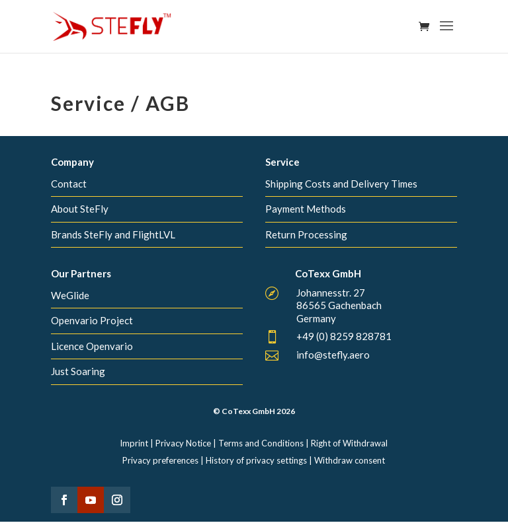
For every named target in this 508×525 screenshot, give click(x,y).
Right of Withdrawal (349, 443)
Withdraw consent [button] (349, 460)
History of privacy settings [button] (256, 460)
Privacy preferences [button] (160, 460)
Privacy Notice (183, 443)
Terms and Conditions (261, 443)
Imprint (134, 443)
